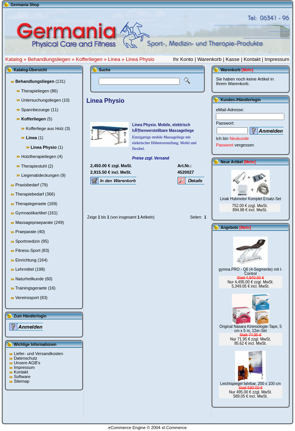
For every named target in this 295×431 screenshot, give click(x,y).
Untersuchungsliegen (41, 100)
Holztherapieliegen (38, 156)
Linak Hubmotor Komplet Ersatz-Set (250, 199)
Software (22, 376)
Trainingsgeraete (31, 288)
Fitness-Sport (27, 250)
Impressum (277, 59)
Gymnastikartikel (30, 213)
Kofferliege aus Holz (44, 128)
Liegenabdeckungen (40, 175)
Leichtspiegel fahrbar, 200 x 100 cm (250, 384)
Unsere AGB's (27, 362)
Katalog (13, 59)
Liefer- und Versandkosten (38, 353)
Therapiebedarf (29, 194)
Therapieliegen (35, 91)
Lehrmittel (24, 269)
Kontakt (252, 59)
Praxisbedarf (27, 185)
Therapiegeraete (30, 203)
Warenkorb (209, 59)
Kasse (232, 59)
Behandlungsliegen (49, 59)
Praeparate (25, 231)
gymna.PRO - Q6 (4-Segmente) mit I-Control (250, 271)
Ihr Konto (183, 59)
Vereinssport (27, 297)
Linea (114, 59)
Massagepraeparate (34, 222)
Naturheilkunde (29, 278)
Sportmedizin (27, 241)
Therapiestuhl (34, 166)
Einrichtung (25, 260)
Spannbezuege (35, 109)
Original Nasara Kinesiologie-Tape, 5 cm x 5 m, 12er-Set (250, 328)
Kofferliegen (89, 59)
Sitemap (21, 381)
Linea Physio (140, 59)
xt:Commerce (174, 427)
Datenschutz (25, 358)
